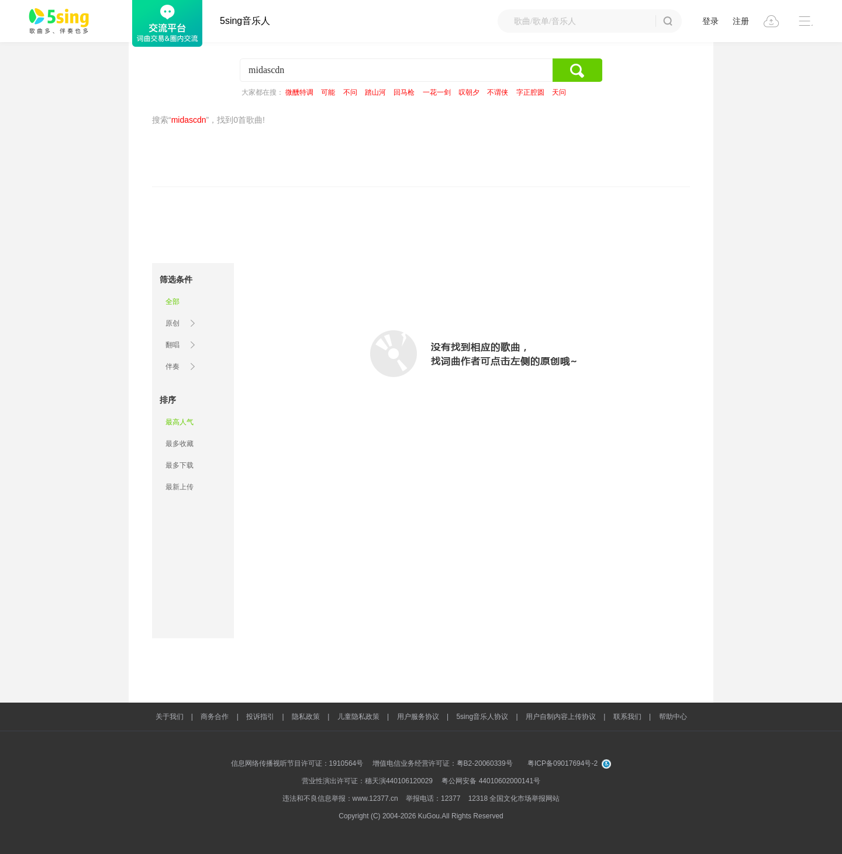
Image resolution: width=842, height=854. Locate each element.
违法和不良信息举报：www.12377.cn (340, 798)
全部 (172, 302)
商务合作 (215, 717)
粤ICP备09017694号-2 (562, 763)
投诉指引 (260, 717)
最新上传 (179, 487)
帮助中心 (673, 717)
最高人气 (179, 422)
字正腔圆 (530, 92)
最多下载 (179, 465)
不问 (350, 92)
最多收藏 (179, 444)
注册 (741, 21)
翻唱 (172, 345)
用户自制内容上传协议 (561, 717)
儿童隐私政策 (358, 717)
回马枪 (404, 92)
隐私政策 (306, 717)
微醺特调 (299, 92)
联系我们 (627, 717)
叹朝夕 (468, 92)
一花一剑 (437, 92)
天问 (559, 92)
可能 (328, 92)
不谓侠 (497, 92)
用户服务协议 (418, 717)
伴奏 (172, 366)
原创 (172, 323)
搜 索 (667, 21)
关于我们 (170, 717)
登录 (710, 21)
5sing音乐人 (245, 21)
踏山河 (375, 92)
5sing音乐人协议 (482, 717)
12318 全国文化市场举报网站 (514, 798)
